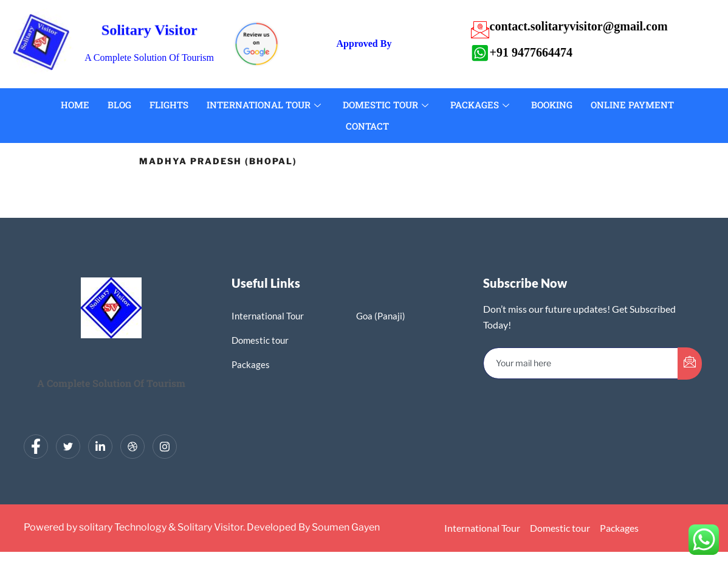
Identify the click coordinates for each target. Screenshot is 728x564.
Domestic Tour (385, 105)
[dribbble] (132, 446)
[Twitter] (68, 446)
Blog (119, 105)
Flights (168, 105)
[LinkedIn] (100, 446)
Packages (479, 105)
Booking (551, 105)
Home (75, 105)
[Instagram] (165, 446)
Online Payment (632, 105)
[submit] (690, 363)
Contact (367, 126)
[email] (581, 363)
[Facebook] (36, 446)
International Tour (264, 105)
